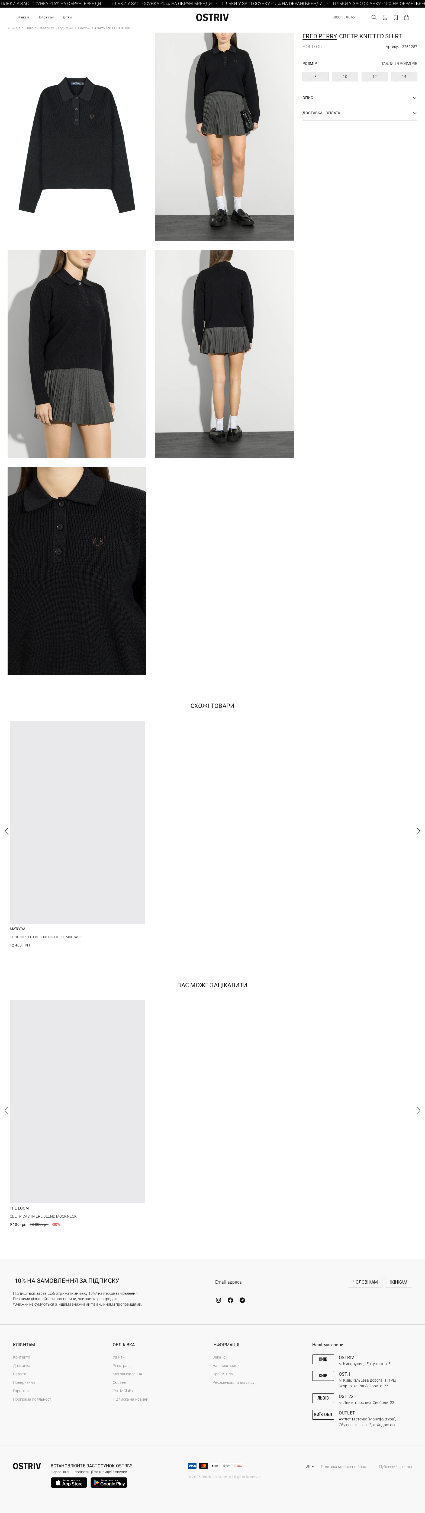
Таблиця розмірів (399, 63)
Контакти (21, 1357)
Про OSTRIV (222, 1374)
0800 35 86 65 (344, 17)
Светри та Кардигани (55, 28)
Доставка (21, 1365)
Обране (119, 1382)
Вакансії (219, 1357)
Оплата (19, 1374)
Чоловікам (46, 17)
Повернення (24, 1382)
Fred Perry (319, 36)
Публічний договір (395, 1466)
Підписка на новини (131, 1399)
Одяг (29, 28)
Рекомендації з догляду (233, 1382)
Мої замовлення (127, 1374)
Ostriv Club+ (123, 1391)
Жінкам (23, 17)
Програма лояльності (32, 1399)
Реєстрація (123, 1365)
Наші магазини (226, 1365)
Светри (84, 28)
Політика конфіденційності (345, 1466)
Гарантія (21, 1391)
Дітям (67, 17)
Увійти (119, 1357)
